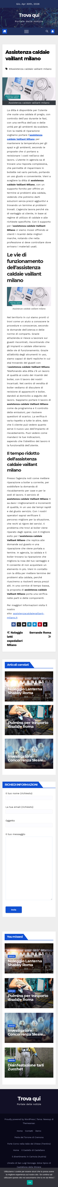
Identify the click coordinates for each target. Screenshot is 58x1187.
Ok (29, 1182)
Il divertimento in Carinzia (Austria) (29, 1156)
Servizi (12, 956)
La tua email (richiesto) (29, 809)
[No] (54, 1177)
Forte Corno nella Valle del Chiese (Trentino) (29, 1144)
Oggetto (29, 823)
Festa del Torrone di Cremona (29, 1137)
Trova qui (29, 15)
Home (20, 1131)
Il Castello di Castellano (33, 1150)
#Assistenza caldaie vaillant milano (30, 68)
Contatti (29, 1131)
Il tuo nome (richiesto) (29, 795)
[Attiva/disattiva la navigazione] (26, 31)
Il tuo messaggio (29, 868)
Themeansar (29, 1123)
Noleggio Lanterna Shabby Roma (25, 691)
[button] (47, 31)
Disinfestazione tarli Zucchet (26, 1067)
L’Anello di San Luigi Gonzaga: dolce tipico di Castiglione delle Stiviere (29, 1165)
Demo (38, 1131)
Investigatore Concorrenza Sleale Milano (25, 760)
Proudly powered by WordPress (20, 1119)
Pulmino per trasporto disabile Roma (28, 724)
